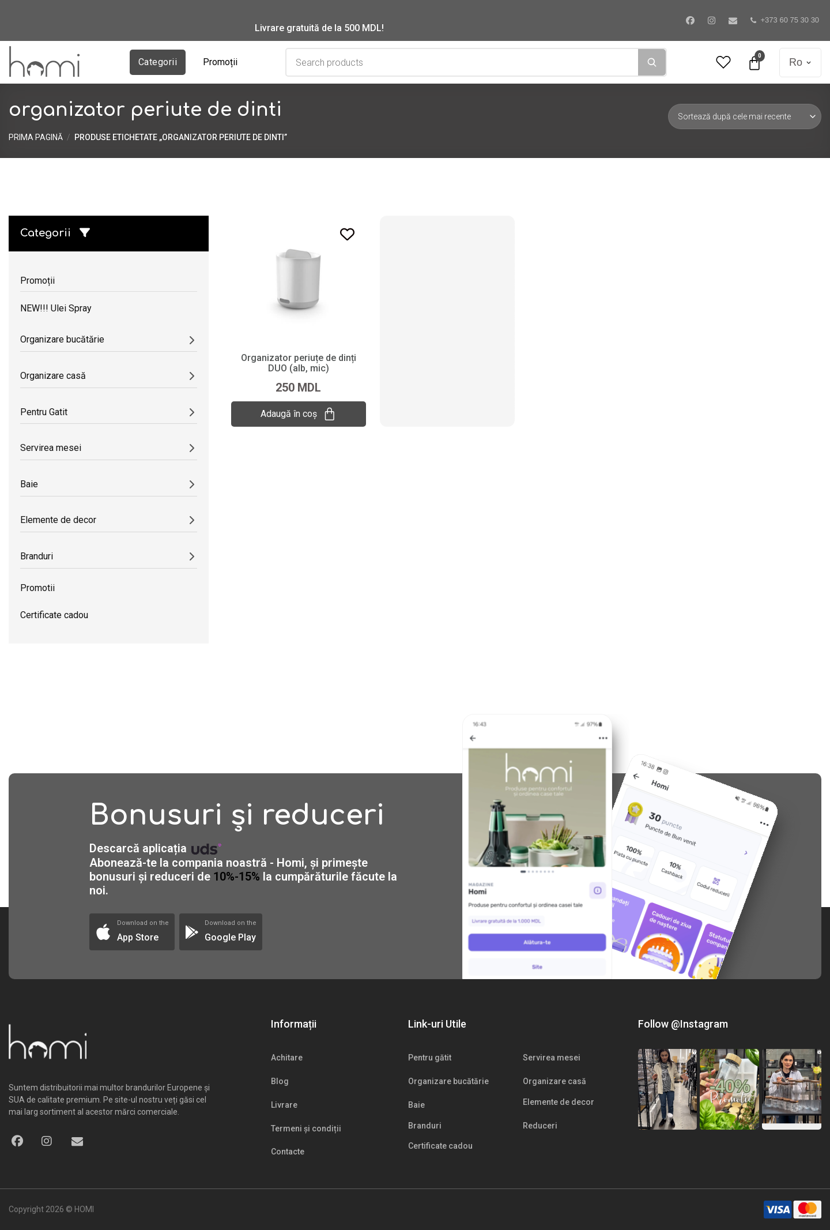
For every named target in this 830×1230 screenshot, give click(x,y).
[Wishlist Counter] (723, 62)
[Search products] (462, 62)
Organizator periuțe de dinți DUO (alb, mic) (298, 363)
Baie (416, 1104)
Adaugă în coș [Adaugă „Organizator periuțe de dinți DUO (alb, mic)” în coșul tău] (299, 414)
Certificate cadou (440, 1145)
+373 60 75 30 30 (785, 20)
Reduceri (540, 1125)
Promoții (220, 62)
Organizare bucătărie (448, 1081)
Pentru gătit (429, 1057)
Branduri (425, 1125)
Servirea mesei (551, 1057)
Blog (280, 1081)
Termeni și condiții (306, 1128)
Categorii (157, 62)
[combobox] (462, 62)
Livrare (284, 1104)
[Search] (652, 62)
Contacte (287, 1151)
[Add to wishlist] (347, 234)
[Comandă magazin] (744, 116)
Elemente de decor (558, 1102)
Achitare (287, 1057)
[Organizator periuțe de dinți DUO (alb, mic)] (298, 279)
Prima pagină (36, 137)
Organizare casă (554, 1081)
